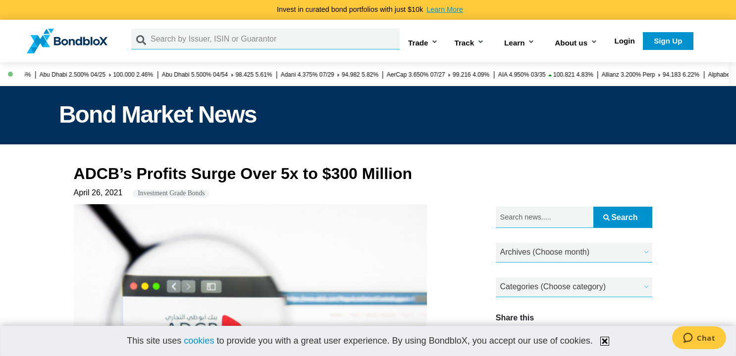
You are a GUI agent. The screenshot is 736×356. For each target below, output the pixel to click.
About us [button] (571, 43)
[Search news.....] (544, 217)
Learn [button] (514, 43)
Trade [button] (418, 43)
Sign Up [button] (668, 41)
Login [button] (625, 41)
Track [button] (464, 43)
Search (620, 217)
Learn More (444, 9)
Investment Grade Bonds (171, 193)
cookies (199, 341)
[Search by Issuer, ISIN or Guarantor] (275, 39)
